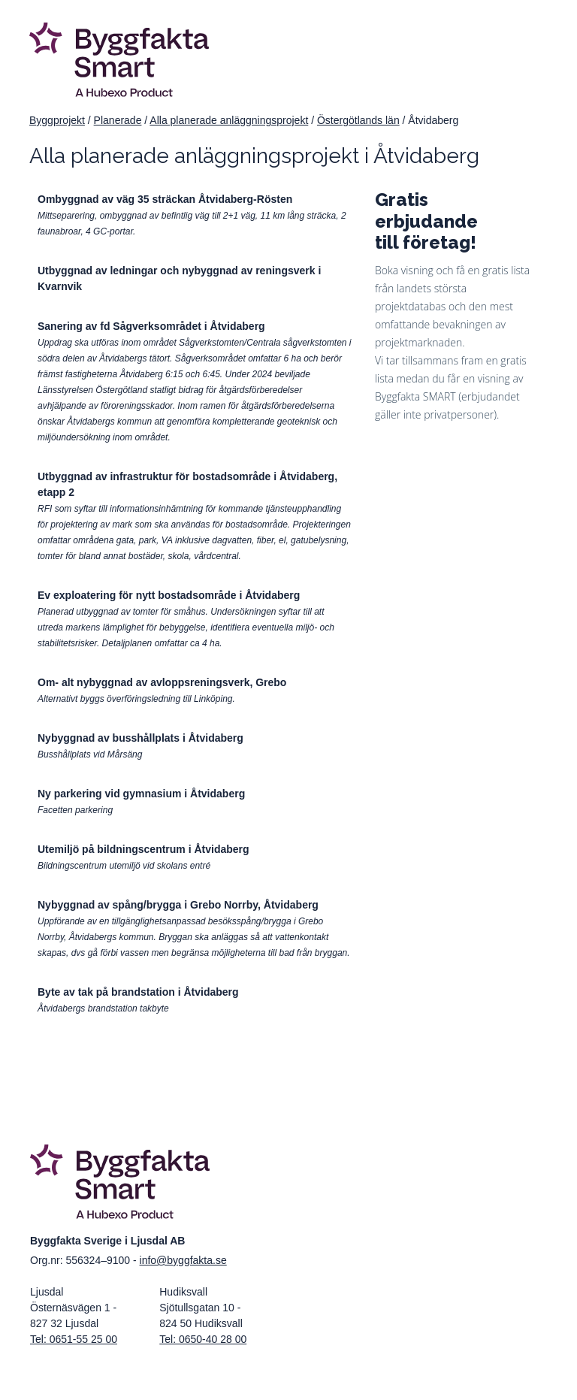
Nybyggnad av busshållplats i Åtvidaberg (140, 738)
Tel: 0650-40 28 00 (202, 1339)
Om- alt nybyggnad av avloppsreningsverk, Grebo (162, 682)
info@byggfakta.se (183, 1260)
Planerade (118, 120)
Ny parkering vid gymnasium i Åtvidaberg (141, 794)
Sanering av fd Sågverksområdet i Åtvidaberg (151, 326)
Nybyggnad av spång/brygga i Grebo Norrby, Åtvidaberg (178, 905)
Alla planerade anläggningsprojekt (229, 120)
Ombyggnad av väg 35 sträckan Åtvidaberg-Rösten (165, 199)
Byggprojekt (57, 120)
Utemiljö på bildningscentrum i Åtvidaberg (143, 849)
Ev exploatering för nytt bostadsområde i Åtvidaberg (169, 595)
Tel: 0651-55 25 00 (73, 1339)
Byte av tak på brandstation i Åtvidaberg (138, 992)
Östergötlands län (358, 120)
